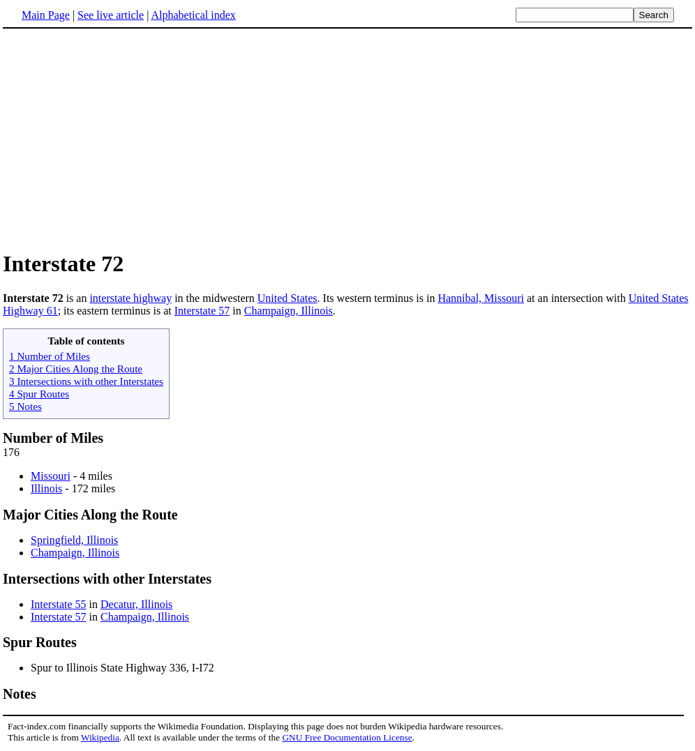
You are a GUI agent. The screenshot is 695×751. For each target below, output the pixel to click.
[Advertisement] (347, 138)
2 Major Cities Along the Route (75, 368)
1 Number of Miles (49, 356)
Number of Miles (53, 438)
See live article (110, 15)
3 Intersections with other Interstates (86, 381)
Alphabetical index (193, 15)
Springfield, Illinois (74, 540)
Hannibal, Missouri (481, 298)
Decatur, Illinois (136, 604)
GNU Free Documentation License (347, 737)
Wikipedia (100, 737)
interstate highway (130, 298)
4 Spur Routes (39, 394)
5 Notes (25, 406)
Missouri (50, 476)
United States (287, 298)
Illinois (46, 488)
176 (11, 452)
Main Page (46, 15)
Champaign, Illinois (288, 311)
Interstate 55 (59, 604)
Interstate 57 (202, 311)
